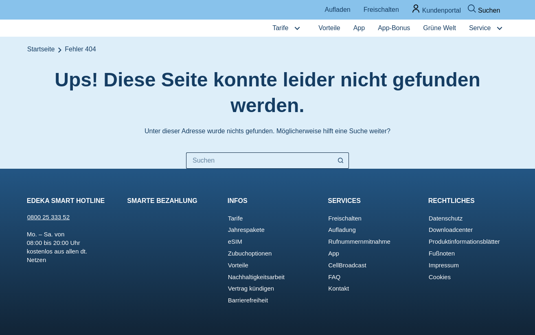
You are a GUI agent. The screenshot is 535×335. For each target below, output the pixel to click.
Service (480, 27)
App (359, 27)
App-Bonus (394, 27)
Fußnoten (442, 253)
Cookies (440, 276)
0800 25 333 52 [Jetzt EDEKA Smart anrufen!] (48, 217)
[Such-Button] (341, 160)
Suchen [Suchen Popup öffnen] (489, 10)
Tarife (280, 27)
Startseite (41, 49)
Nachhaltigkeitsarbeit (256, 276)
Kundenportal (441, 10)
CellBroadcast (347, 265)
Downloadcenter (451, 229)
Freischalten (381, 9)
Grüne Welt (439, 27)
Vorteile (329, 27)
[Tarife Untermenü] (297, 28)
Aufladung (342, 229)
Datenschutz (446, 218)
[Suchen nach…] (259, 160)
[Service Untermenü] (499, 28)
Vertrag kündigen (251, 288)
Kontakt (338, 288)
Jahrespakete (246, 229)
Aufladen (338, 9)
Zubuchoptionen (250, 253)
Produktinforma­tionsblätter (464, 241)
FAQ (334, 276)
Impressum (444, 265)
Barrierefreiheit (248, 300)
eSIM (235, 241)
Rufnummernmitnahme (359, 241)
